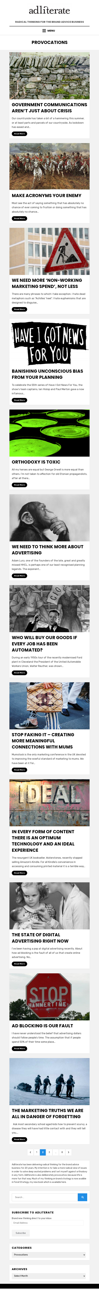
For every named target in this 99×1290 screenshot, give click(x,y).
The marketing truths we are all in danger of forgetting (47, 1114)
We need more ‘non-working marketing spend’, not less (47, 283)
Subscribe (21, 1233)
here (63, 1182)
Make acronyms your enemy (46, 196)
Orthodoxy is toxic (36, 462)
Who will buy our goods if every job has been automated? (44, 644)
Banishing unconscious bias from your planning (47, 374)
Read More (19, 134)
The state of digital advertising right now (40, 938)
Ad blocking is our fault (42, 1026)
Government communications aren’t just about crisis (49, 108)
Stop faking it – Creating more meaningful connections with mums (43, 741)
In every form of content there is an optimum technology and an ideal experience (43, 841)
